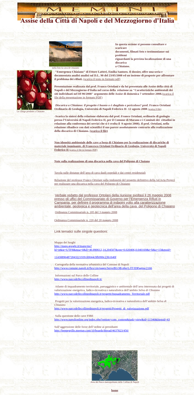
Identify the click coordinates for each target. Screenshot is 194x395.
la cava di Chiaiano (70, 68)
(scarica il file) (154, 109)
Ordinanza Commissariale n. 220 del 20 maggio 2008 (86, 220)
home (114, 390)
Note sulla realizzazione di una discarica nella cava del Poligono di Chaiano (102, 161)
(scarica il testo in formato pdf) (101, 79)
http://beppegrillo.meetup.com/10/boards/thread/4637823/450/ (91, 330)
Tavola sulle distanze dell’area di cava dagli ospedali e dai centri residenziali (100, 172)
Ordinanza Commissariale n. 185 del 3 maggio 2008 (86, 212)
